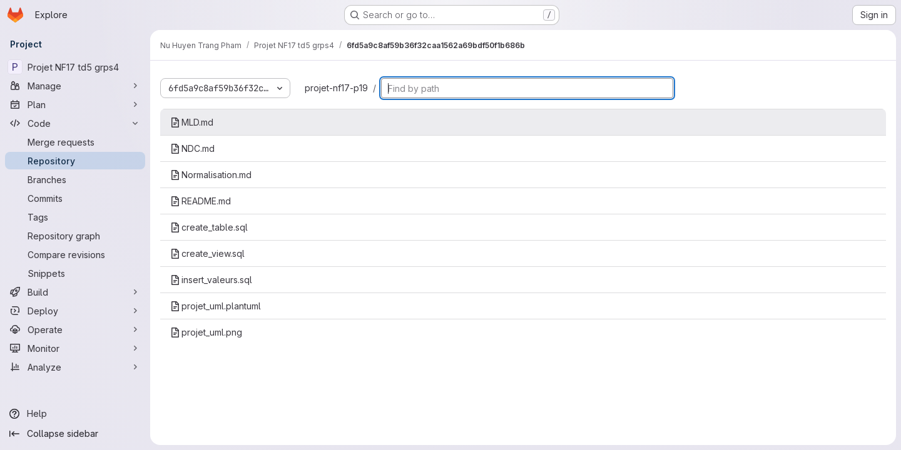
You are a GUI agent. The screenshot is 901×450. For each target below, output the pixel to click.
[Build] (75, 292)
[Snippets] (75, 273)
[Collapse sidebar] (75, 433)
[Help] (75, 413)
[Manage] (75, 85)
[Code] (75, 123)
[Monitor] (75, 348)
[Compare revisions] (75, 254)
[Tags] (75, 217)
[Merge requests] (75, 142)
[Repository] (75, 160)
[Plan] (75, 104)
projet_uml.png (206, 332)
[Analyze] (75, 367)
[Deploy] (75, 310)
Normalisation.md (211, 174)
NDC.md (192, 148)
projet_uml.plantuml (215, 306)
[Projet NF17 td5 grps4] (75, 67)
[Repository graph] (75, 235)
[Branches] (75, 179)
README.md (200, 201)
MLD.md (191, 122)
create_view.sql (207, 253)
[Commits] (75, 198)
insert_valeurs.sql (211, 279)
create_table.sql (209, 227)
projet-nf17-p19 (336, 87)
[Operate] (75, 329)
